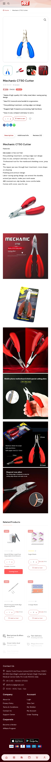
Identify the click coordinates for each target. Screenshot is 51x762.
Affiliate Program (9, 728)
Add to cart (20, 119)
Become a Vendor (10, 725)
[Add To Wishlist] (30, 118)
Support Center (9, 714)
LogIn (29, 699)
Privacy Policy (8, 703)
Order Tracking (32, 714)
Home (6, 10)
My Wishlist (31, 707)
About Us (6, 699)
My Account (31, 711)
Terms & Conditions (10, 707)
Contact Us (7, 711)
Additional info (23, 135)
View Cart (30, 703)
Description (8, 135)
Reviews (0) (37, 135)
